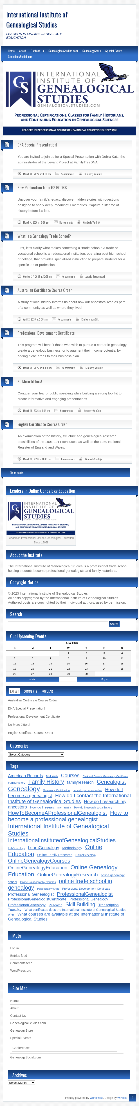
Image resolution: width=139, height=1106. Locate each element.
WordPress (96, 1097)
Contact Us (37, 50)
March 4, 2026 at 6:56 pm (36, 222)
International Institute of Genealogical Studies (37, 19)
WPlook (122, 1097)
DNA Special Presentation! (37, 145)
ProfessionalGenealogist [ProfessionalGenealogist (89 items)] (85, 894)
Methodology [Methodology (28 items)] (72, 848)
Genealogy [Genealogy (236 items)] (24, 788)
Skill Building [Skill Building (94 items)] (80, 904)
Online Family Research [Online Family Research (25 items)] (54, 855)
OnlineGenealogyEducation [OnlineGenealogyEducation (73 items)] (37, 867)
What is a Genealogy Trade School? (44, 236)
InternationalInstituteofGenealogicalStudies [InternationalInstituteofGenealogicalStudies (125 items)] (62, 840)
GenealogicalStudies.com (63, 50)
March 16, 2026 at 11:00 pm (37, 459)
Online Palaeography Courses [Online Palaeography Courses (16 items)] (38, 882)
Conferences (21, 1048)
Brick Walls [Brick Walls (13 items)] (52, 776)
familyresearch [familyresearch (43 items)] (80, 782)
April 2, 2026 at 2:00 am (35, 319)
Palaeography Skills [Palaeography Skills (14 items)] (48, 888)
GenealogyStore (91, 50)
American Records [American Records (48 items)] (25, 775)
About (22, 50)
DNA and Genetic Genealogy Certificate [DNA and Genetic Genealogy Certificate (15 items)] (105, 776)
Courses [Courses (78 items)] (70, 775)
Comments (30, 691)
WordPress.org (20, 970)
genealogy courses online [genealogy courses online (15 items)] (87, 790)
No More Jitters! (30, 381)
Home (11, 50)
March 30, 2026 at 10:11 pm (37, 174)
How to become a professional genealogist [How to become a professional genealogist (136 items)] (68, 816)
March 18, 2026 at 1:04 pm (36, 410)
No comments (67, 174)
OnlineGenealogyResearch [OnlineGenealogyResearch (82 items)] (67, 874)
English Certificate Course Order (42, 424)
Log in (14, 948)
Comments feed (21, 963)
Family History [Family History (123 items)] (46, 782)
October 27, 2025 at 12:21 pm (37, 276)
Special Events (113, 50)
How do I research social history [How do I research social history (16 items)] (93, 807)
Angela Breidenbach (95, 276)
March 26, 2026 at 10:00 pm (37, 368)
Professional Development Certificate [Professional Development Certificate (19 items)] (86, 888)
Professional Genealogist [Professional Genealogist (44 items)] (31, 894)
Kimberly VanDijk (93, 174)
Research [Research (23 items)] (55, 905)
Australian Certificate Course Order (45, 290)
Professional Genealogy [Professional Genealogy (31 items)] (89, 899)
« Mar (32, 679)
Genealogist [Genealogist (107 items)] (111, 782)
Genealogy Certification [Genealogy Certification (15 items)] (56, 790)
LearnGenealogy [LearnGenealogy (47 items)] (43, 847)
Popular (47, 691)
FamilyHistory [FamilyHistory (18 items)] (16, 782)
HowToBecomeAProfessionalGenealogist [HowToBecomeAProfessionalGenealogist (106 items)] (57, 813)
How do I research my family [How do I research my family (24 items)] (50, 807)
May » (104, 679)
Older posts (14, 472)
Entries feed (18, 955)
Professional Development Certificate (46, 333)
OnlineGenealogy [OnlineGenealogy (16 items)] (85, 855)
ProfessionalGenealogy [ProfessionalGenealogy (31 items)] (26, 905)
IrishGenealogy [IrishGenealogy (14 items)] (16, 848)
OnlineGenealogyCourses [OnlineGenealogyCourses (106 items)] (39, 861)
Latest (14, 691)
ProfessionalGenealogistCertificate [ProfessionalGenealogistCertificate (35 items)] (37, 899)
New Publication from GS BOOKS (42, 187)
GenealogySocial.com (20, 56)
